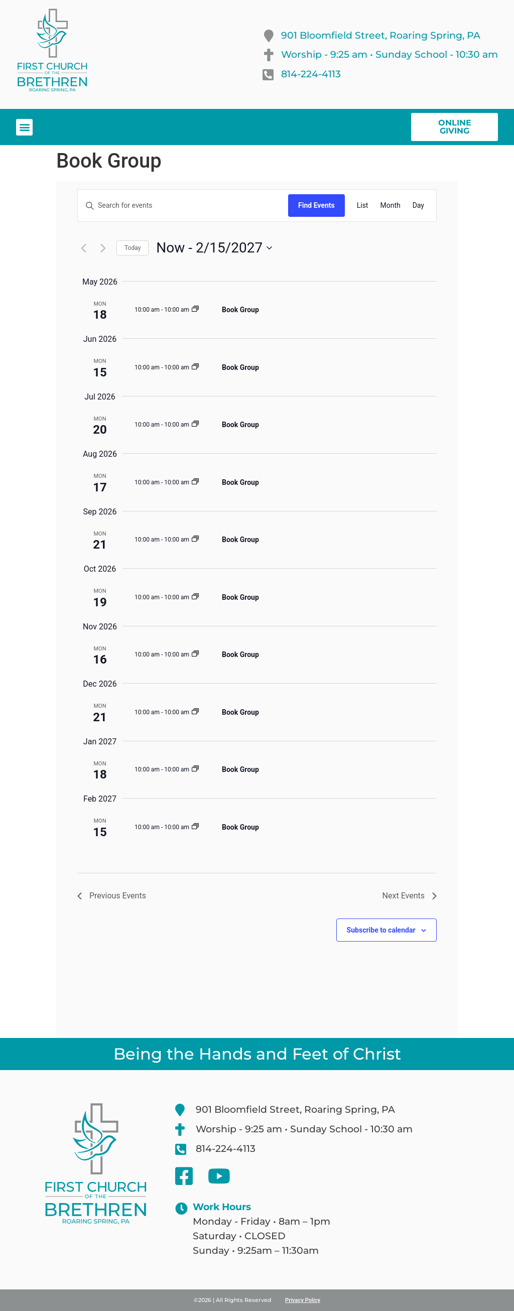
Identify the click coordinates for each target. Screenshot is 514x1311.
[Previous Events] (83, 248)
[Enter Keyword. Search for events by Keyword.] (183, 205)
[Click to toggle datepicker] (214, 248)
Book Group (240, 310)
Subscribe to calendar (381, 930)
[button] (24, 127)
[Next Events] (103, 248)
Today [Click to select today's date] (132, 247)
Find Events (316, 205)
